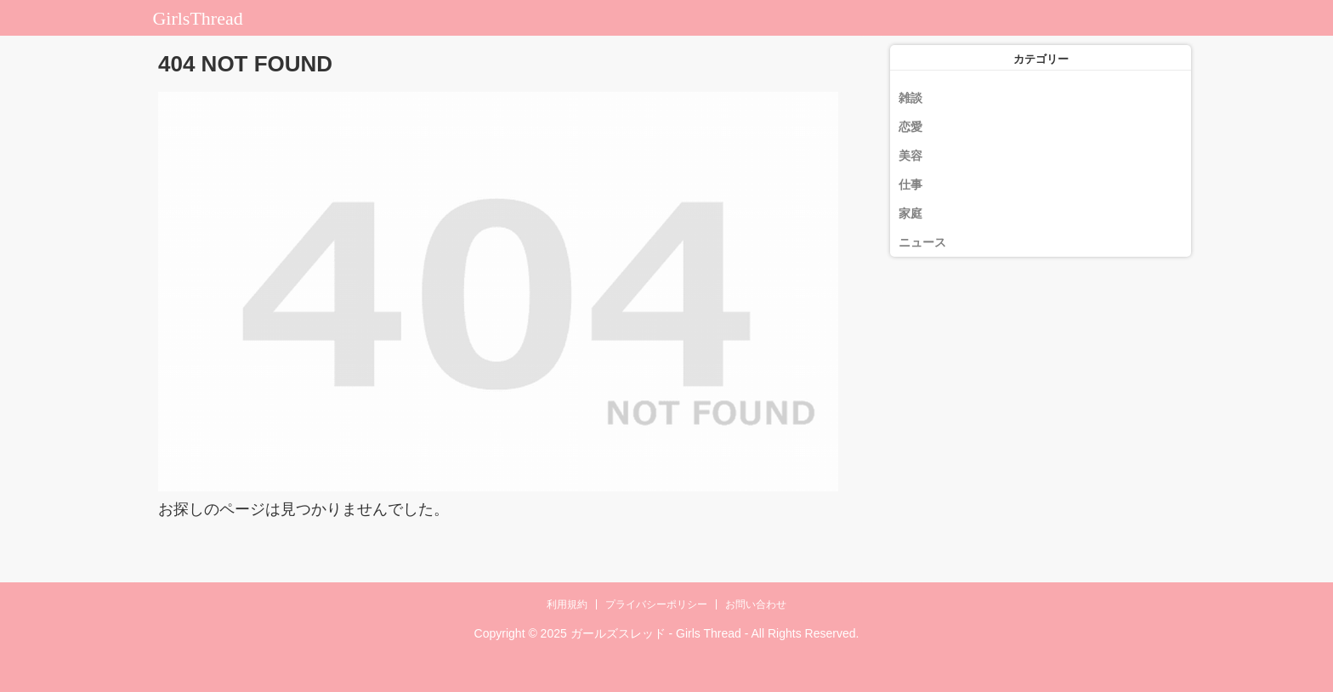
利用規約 (567, 604)
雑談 (910, 98)
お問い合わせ (755, 604)
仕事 (910, 184)
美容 (910, 155)
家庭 (910, 213)
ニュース (922, 242)
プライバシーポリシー (656, 604)
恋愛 (910, 126)
